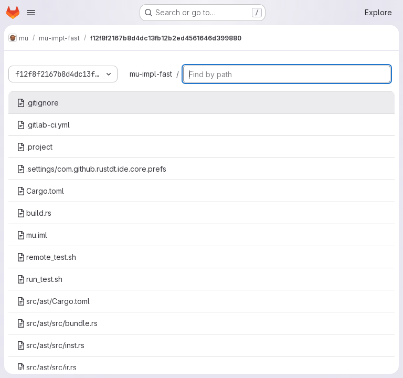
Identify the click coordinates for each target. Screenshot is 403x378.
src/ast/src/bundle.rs (57, 323)
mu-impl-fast (151, 73)
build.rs (34, 212)
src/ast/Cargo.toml (53, 301)
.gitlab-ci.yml (43, 124)
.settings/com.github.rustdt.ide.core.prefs (91, 168)
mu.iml (32, 234)
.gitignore (38, 102)
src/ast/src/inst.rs (50, 345)
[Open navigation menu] (31, 12)
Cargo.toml (40, 190)
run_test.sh (39, 279)
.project (34, 146)
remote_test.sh (46, 257)
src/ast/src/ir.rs (47, 367)
